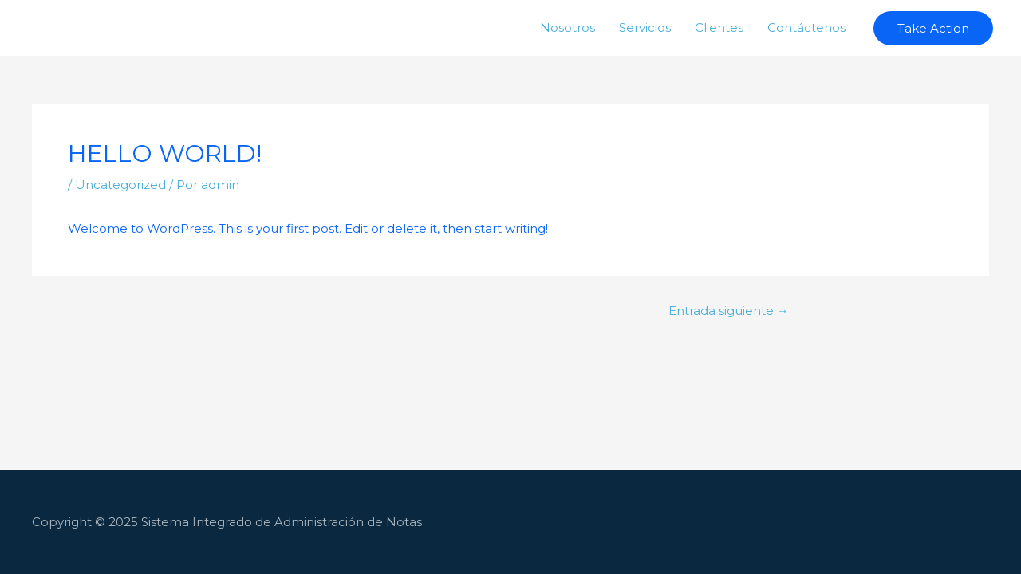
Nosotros (567, 27)
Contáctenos (806, 27)
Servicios (645, 27)
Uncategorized (120, 184)
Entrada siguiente (728, 310)
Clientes (719, 27)
